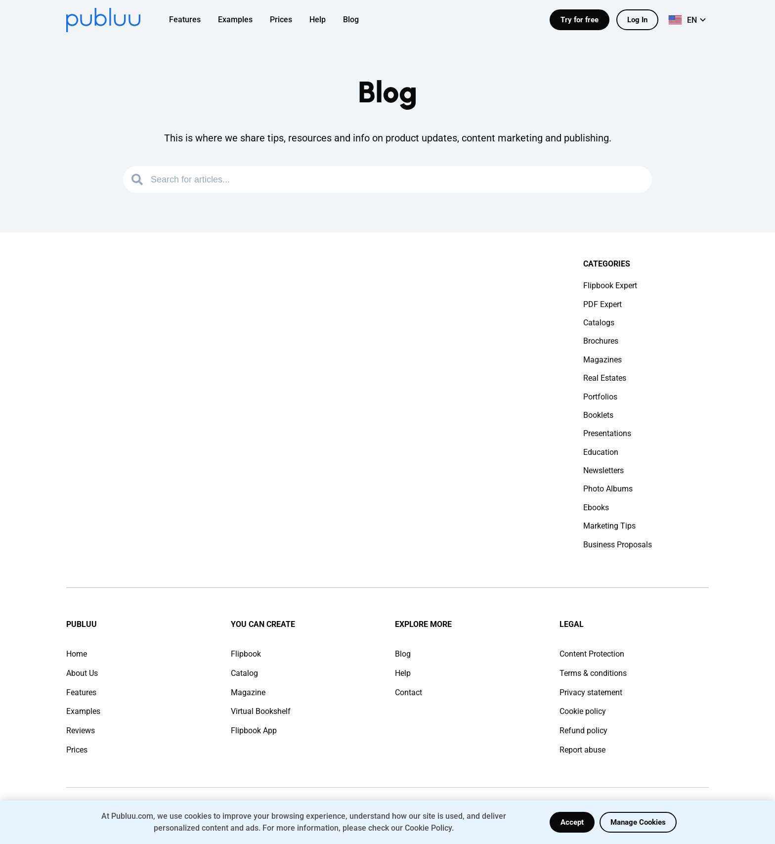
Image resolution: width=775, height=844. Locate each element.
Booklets (598, 415)
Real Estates (604, 378)
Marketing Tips (609, 526)
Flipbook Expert (610, 285)
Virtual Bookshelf (261, 711)
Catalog (244, 673)
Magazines (602, 359)
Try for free (579, 19)
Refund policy (583, 730)
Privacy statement (591, 692)
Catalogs (598, 322)
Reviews (80, 730)
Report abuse (582, 750)
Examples (83, 711)
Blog (403, 654)
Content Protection (592, 654)
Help (403, 673)
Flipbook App (254, 730)
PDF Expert (602, 304)
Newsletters (603, 470)
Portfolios (600, 396)
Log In (637, 19)
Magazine (248, 692)
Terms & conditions (593, 673)
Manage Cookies (638, 822)
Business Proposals (617, 544)
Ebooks (596, 507)
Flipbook (246, 654)
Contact (408, 692)
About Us (82, 673)
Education (600, 452)
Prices (76, 750)
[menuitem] (191, 19)
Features (81, 692)
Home (76, 654)
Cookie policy (583, 711)
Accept (572, 822)
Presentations (607, 433)
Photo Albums (608, 488)
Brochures (600, 341)
